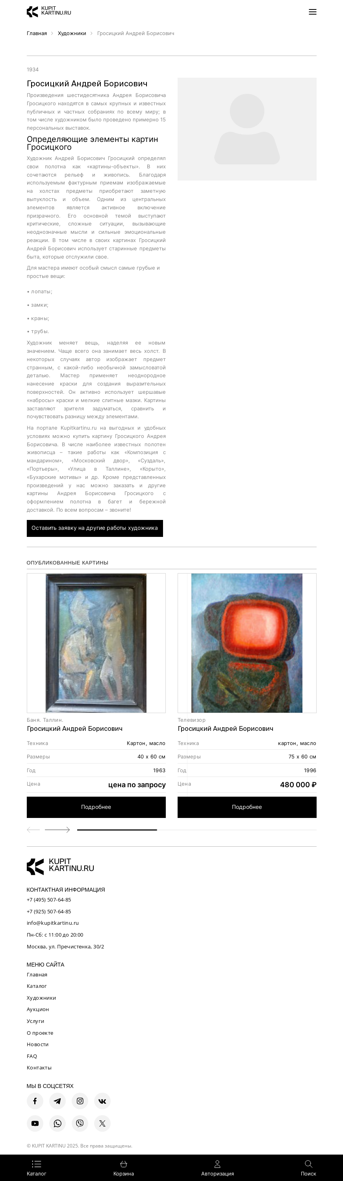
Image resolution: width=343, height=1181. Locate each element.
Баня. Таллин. (45, 720)
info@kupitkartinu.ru (53, 922)
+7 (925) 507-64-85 (49, 911)
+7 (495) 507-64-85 (49, 899)
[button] (57, 830)
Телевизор (192, 720)
